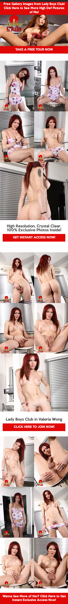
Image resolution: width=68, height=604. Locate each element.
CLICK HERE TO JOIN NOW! (34, 427)
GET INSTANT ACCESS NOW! (34, 237)
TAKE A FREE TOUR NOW (34, 49)
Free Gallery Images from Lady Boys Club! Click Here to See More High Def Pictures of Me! (34, 8)
